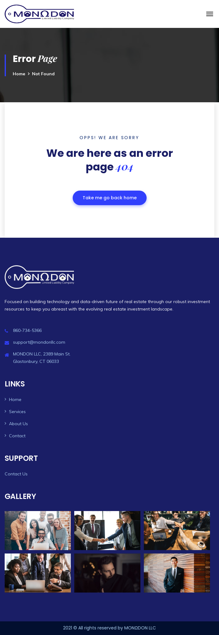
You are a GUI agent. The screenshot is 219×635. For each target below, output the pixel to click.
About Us (18, 423)
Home (19, 74)
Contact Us (16, 474)
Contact (17, 436)
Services (17, 411)
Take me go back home (110, 198)
